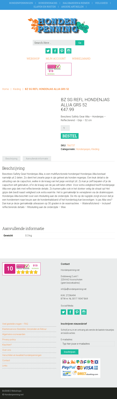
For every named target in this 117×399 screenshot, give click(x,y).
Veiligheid (101, 3)
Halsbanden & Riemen (76, 3)
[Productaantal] (65, 128)
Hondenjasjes (83, 149)
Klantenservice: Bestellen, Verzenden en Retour (24, 328)
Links (4, 365)
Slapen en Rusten (45, 6)
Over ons (6, 349)
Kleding (17, 88)
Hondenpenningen (21, 3)
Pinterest (62, 50)
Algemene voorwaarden (13, 334)
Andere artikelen (72, 6)
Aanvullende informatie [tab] (37, 158)
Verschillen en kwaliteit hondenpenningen (22, 355)
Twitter (48, 50)
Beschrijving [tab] (11, 158)
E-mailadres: (67, 339)
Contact (6, 360)
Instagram (69, 50)
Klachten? (7, 344)
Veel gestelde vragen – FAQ (15, 323)
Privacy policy (9, 339)
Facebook (55, 50)
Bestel (69, 135)
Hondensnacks (47, 3)
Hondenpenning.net (58, 25)
